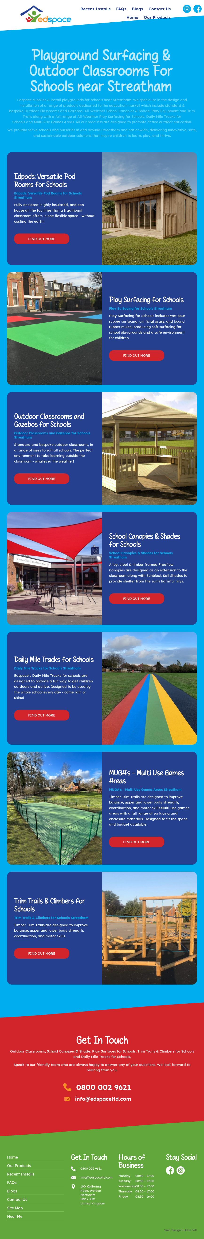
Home (132, 17)
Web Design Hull (175, 1230)
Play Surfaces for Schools (114, 1051)
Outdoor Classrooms (27, 1051)
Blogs (137, 8)
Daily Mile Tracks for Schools (105, 1056)
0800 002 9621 (103, 1087)
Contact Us (160, 8)
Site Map (15, 1208)
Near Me (14, 1216)
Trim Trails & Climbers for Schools (165, 1051)
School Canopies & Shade (68, 1051)
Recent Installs (95, 8)
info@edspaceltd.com (103, 1099)
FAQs (121, 8)
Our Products (157, 17)
